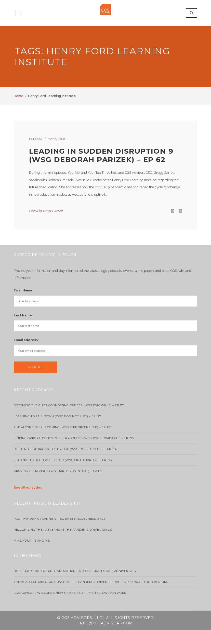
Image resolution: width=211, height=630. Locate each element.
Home (18, 96)
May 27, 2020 (56, 139)
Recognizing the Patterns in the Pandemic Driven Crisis (63, 529)
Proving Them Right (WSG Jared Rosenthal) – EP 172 (58, 471)
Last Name (23, 315)
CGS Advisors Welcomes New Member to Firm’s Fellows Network (70, 593)
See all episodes (28, 487)
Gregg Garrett (53, 210)
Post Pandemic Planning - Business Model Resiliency (60, 518)
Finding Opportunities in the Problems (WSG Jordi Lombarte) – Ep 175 (74, 438)
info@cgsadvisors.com (105, 623)
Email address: (26, 340)
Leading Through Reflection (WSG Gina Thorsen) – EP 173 (63, 460)
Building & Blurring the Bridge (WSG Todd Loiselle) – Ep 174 (65, 449)
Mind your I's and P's (32, 540)
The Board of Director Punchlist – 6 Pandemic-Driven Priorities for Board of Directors (91, 582)
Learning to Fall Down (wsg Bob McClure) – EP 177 (57, 416)
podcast (36, 139)
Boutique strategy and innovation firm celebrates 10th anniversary (75, 571)
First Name (23, 290)
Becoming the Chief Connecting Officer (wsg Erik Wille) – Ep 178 (69, 405)
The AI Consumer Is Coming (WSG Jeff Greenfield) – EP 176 (62, 427)
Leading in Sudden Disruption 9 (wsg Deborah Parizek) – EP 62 (101, 155)
